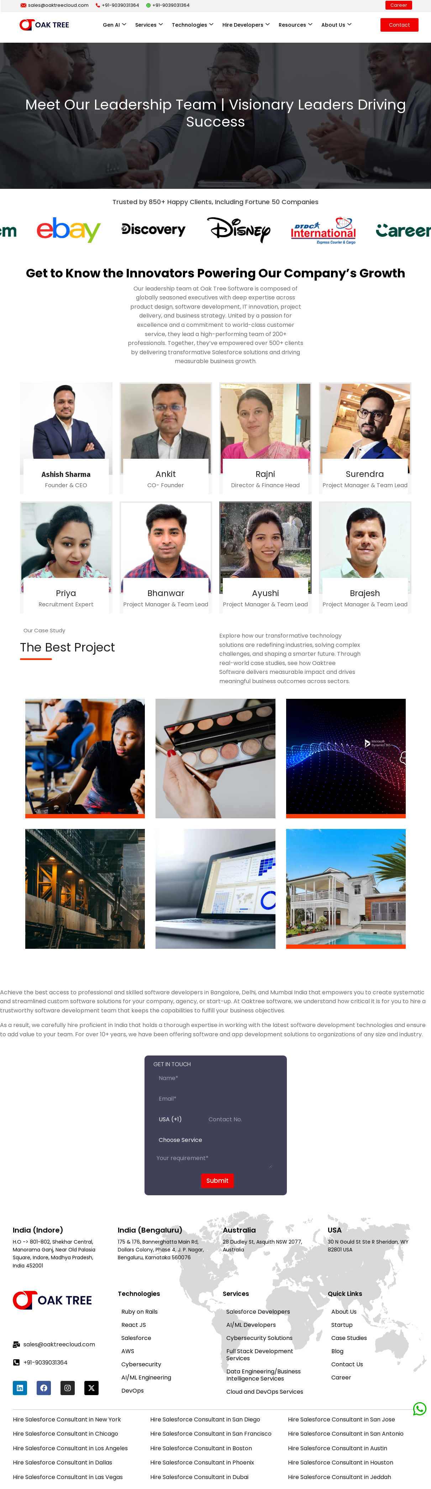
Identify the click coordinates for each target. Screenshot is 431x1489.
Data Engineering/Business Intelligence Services (263, 1327)
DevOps (132, 1343)
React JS (133, 1277)
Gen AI (114, 24)
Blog (337, 1304)
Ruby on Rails (139, 1264)
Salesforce (136, 1291)
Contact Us (347, 1317)
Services (149, 24)
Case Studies (349, 1291)
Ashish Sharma (66, 456)
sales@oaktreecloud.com (55, 5)
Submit (217, 1142)
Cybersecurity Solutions (259, 1291)
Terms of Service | (365, 1471)
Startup (342, 1277)
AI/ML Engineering (146, 1330)
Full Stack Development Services (259, 1307)
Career (398, 5)
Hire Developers (245, 24)
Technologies (192, 24)
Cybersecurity (141, 1317)
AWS (127, 1304)
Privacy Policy (315, 1471)
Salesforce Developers (258, 1264)
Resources (295, 24)
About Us (336, 24)
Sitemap (403, 1471)
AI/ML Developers (251, 1277)
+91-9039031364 (117, 5)
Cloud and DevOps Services (264, 1344)
